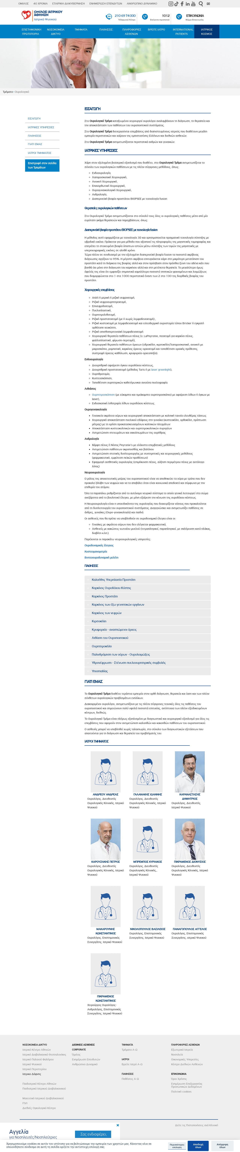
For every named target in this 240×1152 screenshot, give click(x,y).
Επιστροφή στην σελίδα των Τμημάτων (42, 165)
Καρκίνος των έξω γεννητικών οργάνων (118, 604)
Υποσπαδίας (100, 671)
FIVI (24, 1103)
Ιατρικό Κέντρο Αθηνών (36, 1049)
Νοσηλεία (177, 1054)
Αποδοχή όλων (198, 1146)
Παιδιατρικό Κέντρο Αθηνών (39, 1083)
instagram (171, 3)
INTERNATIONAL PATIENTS (183, 32)
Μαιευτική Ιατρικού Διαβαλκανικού (43, 1098)
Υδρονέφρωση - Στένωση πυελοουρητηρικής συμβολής (129, 663)
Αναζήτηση (201, 4)
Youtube (193, 3)
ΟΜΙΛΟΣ (23, 3)
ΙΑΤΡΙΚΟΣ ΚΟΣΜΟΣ (207, 32)
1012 (165, 16)
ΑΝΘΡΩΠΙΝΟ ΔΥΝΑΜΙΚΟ (142, 3)
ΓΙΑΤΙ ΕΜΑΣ (35, 144)
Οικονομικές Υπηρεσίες (185, 1059)
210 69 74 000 (125, 16)
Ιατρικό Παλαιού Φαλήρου (38, 1059)
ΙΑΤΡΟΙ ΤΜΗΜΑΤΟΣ (39, 153)
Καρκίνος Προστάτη (105, 596)
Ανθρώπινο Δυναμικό (85, 1064)
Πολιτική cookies (181, 1091)
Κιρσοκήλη (99, 621)
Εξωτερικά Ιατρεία (182, 1049)
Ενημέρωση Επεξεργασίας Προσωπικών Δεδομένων (186, 1085)
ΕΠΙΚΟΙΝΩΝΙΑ (195, 16)
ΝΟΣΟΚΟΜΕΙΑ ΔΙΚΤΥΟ (55, 32)
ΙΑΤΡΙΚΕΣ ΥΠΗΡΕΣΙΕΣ (41, 127)
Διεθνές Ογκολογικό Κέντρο (39, 1108)
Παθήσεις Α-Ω (130, 1079)
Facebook (182, 3)
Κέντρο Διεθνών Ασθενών (187, 1064)
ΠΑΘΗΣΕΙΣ (106, 29)
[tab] (148, 580)
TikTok (176, 3)
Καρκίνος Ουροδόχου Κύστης (111, 588)
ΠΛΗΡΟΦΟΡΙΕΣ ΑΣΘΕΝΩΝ (131, 32)
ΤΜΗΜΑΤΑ (81, 29)
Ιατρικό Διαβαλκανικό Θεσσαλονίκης (44, 1054)
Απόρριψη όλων (222, 1146)
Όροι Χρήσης (179, 1079)
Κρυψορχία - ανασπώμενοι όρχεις (114, 629)
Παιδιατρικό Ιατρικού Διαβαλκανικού (44, 1088)
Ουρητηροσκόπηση (103, 394)
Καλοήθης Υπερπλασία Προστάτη (113, 580)
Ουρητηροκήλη (102, 646)
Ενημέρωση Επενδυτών (86, 1059)
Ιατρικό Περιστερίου (34, 1069)
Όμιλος (76, 1054)
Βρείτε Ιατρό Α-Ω (132, 1064)
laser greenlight (160, 369)
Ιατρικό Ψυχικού (32, 1064)
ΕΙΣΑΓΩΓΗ (34, 118)
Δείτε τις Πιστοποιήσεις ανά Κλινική (196, 1125)
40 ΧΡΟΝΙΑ (40, 3)
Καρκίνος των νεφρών (107, 613)
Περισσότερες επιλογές (177, 1146)
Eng (208, 3)
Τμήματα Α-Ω (129, 1049)
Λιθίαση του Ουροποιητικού (110, 638)
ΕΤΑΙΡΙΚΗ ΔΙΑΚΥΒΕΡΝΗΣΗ (68, 3)
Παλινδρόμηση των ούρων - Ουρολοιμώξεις (121, 654)
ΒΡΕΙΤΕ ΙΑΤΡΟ (156, 29)
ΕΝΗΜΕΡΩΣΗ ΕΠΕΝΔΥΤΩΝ (105, 3)
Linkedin (187, 3)
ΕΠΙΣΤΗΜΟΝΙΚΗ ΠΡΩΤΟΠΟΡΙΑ (31, 32)
